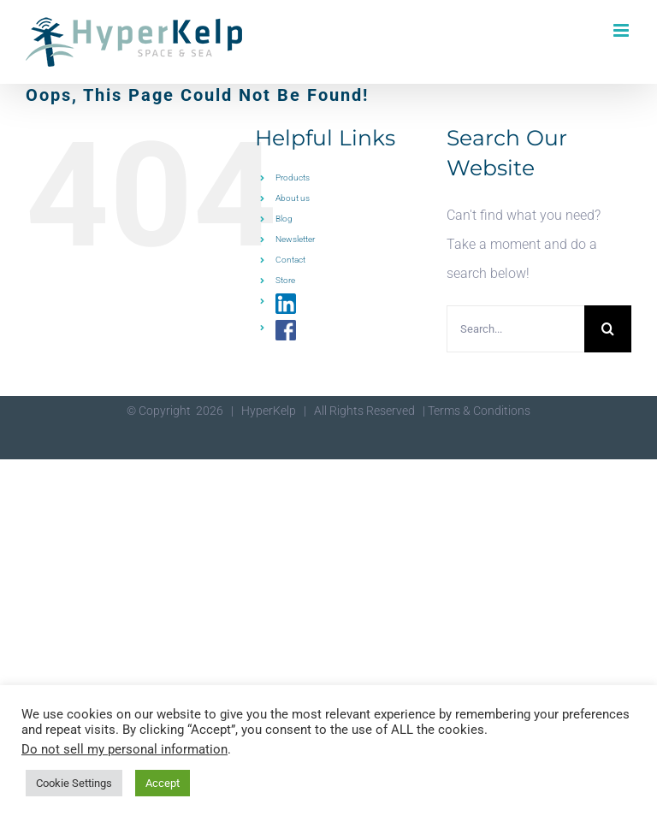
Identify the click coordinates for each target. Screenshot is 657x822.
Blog (284, 218)
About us (292, 198)
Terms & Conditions (479, 410)
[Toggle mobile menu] (622, 30)
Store (285, 280)
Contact (290, 259)
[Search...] (515, 328)
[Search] (607, 328)
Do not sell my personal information (124, 749)
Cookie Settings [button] (74, 783)
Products (292, 177)
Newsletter (295, 239)
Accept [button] (162, 783)
